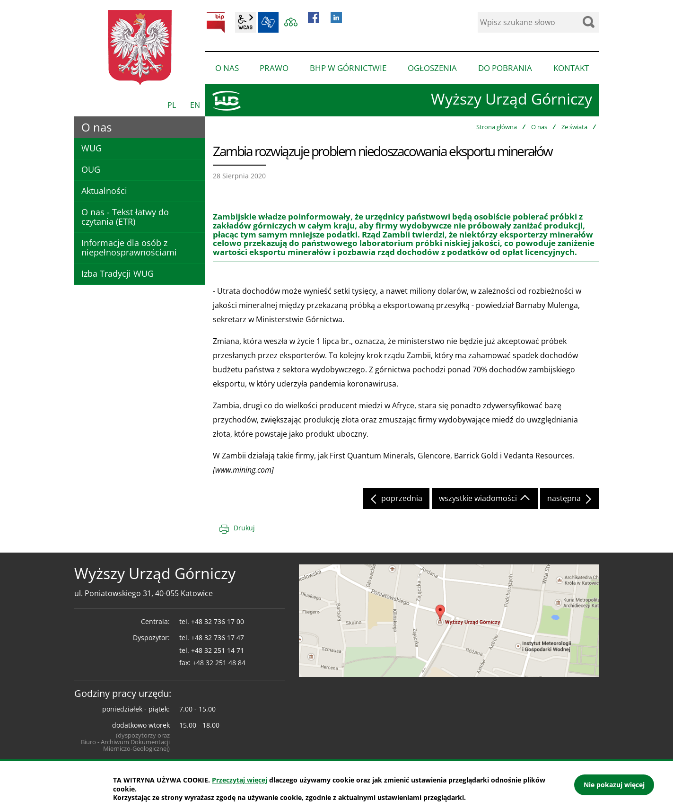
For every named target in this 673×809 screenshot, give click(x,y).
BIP (215, 22)
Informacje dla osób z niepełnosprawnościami (129, 247)
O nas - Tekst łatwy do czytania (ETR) (125, 216)
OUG (90, 169)
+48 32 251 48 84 (218, 662)
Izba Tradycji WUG (117, 273)
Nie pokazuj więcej (614, 784)
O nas (539, 127)
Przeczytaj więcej (239, 779)
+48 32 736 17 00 (217, 621)
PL (171, 105)
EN (195, 105)
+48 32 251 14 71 (217, 650)
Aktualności (104, 190)
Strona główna (496, 127)
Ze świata (574, 127)
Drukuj (244, 527)
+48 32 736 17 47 (217, 637)
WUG (91, 148)
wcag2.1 (245, 22)
